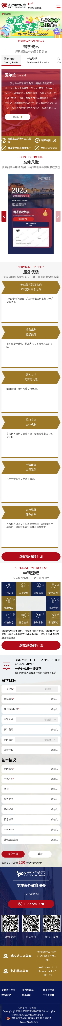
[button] (58, 216)
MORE (17, 117)
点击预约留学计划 (31, 556)
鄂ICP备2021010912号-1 (31, 1015)
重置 (40, 853)
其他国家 (6, 995)
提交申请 (13, 853)
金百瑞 (32, 1008)
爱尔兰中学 (48, 990)
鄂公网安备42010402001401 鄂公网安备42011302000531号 (28, 1020)
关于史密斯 (48, 995)
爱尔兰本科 (28, 990)
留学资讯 (26, 995)
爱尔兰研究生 (8, 990)
